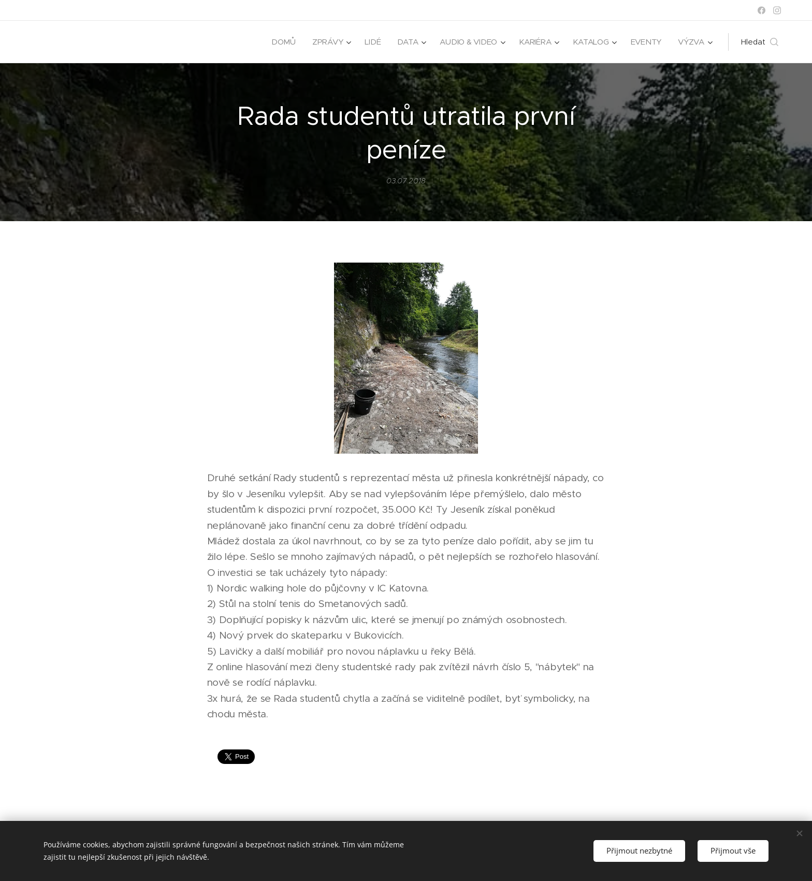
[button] (759, 42)
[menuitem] (279, 42)
